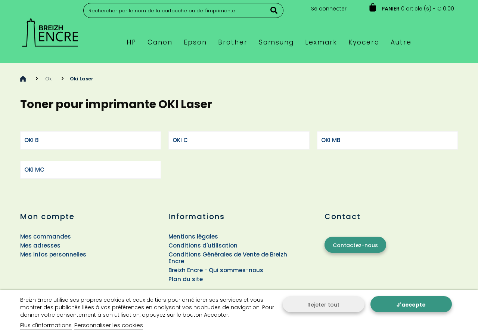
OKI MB (330, 140)
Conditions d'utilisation (203, 245)
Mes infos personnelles (53, 254)
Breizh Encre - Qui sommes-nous (215, 270)
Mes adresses (40, 245)
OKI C (180, 140)
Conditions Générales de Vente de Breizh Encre (227, 258)
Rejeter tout (323, 304)
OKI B (31, 140)
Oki (49, 78)
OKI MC (34, 169)
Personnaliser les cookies (108, 325)
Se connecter (329, 8)
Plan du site (185, 279)
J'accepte (411, 304)
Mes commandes (45, 236)
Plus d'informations (46, 325)
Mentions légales (193, 236)
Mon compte (47, 216)
